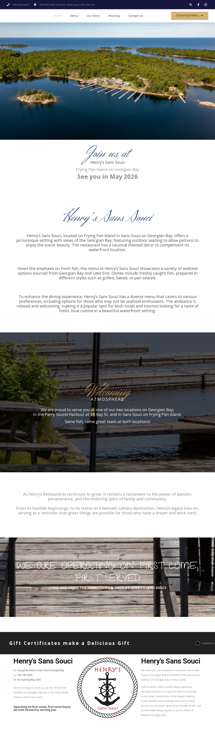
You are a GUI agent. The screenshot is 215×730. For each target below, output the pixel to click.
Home (58, 15)
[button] (190, 4)
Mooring (114, 15)
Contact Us (135, 15)
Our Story (93, 15)
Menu (74, 15)
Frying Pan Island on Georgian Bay (107, 169)
